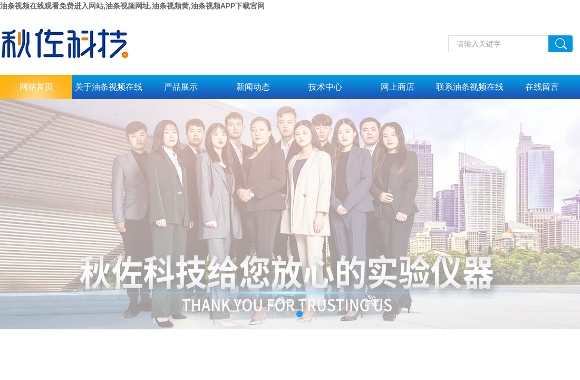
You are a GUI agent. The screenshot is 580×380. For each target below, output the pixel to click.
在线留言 (542, 86)
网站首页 (36, 86)
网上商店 (397, 86)
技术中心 (325, 86)
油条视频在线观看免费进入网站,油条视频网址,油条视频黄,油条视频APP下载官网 (132, 6)
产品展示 (181, 86)
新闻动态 (253, 86)
